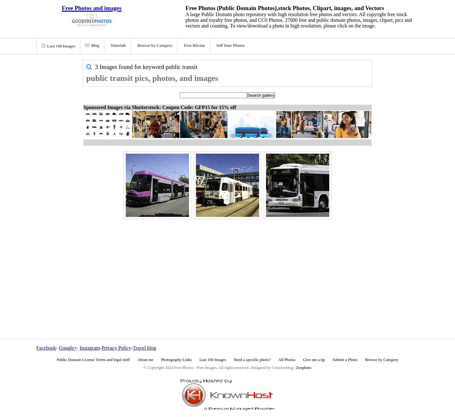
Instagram (90, 348)
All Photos (286, 360)
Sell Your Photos (230, 45)
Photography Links (176, 360)
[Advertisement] (227, 265)
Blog (92, 45)
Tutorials (118, 45)
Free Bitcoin (194, 45)
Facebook (46, 348)
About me (145, 360)
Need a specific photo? (252, 360)
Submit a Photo (344, 360)
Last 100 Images (58, 45)
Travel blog (144, 348)
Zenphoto (304, 367)
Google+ (68, 348)
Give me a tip (314, 360)
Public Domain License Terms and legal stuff (93, 360)
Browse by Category (155, 45)
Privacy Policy (116, 348)
